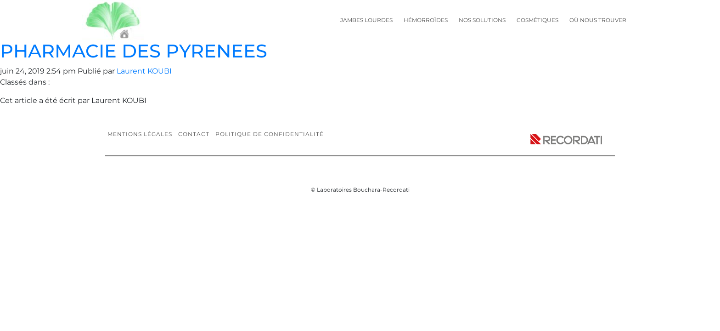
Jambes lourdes (366, 20)
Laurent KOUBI (144, 71)
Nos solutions (482, 20)
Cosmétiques (537, 20)
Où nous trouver (597, 20)
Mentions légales (139, 134)
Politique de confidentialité (269, 134)
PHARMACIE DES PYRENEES (133, 51)
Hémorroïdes (426, 20)
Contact (193, 134)
